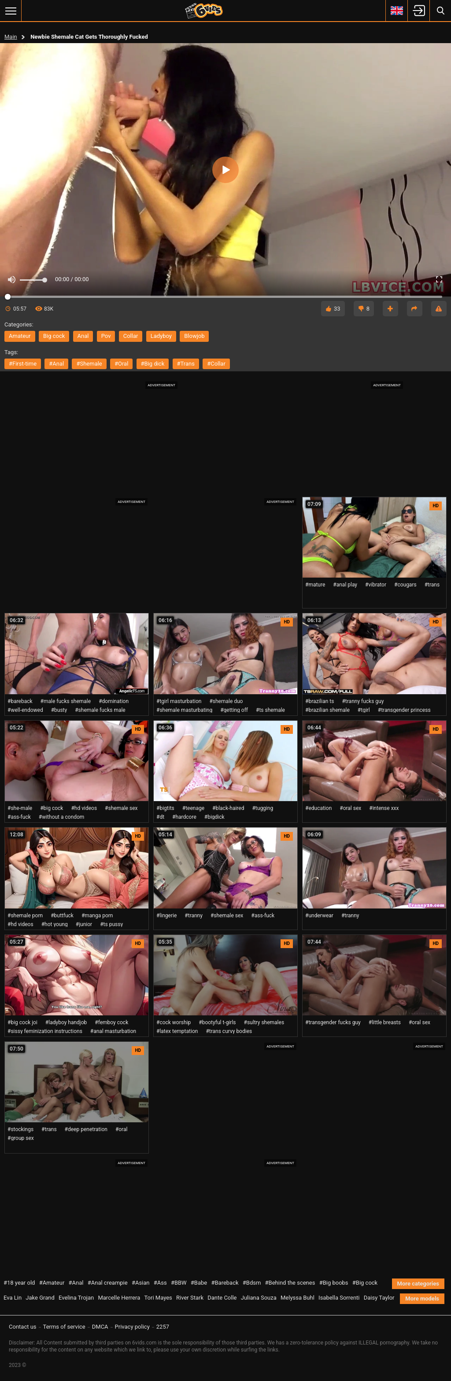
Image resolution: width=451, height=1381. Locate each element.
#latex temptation (177, 1031)
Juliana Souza (259, 1297)
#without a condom (62, 817)
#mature (315, 585)
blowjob (194, 336)
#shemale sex (121, 808)
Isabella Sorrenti (338, 1297)
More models (422, 1298)
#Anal (76, 1282)
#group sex (20, 1138)
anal (83, 336)
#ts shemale (270, 710)
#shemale (89, 363)
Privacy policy (132, 1326)
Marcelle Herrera (119, 1297)
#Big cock (364, 1282)
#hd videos (84, 808)
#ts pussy (111, 924)
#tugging (262, 808)
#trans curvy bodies (229, 1031)
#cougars (405, 585)
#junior (84, 924)
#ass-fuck (19, 817)
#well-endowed (25, 710)
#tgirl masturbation (178, 701)
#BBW (179, 1282)
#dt (160, 817)
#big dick (153, 363)
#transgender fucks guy (333, 1022)
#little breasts (385, 1022)
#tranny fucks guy (363, 701)
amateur (20, 336)
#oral (121, 363)
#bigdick (214, 817)
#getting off (234, 710)
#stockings (20, 1129)
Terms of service (64, 1326)
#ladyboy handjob (66, 1022)
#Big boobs (333, 1282)
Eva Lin (13, 1297)
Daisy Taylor (379, 1297)
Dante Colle (222, 1297)
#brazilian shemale (327, 710)
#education (318, 808)
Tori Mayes (158, 1297)
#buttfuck (62, 915)
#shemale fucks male (100, 710)
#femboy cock (111, 1022)
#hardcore (184, 817)
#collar (216, 363)
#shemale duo (226, 701)
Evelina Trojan (76, 1297)
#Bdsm (252, 1282)
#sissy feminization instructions (44, 1031)
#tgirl (364, 710)
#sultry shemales (264, 1022)
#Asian (141, 1282)
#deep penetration (86, 1129)
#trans (186, 363)
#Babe (199, 1282)
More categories (418, 1283)
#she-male (19, 808)
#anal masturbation (113, 1031)
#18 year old (19, 1282)
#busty (59, 710)
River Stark (189, 1297)
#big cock (51, 808)
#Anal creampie (108, 1282)
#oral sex (350, 808)
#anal (56, 363)
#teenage (193, 808)
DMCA (100, 1326)
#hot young (54, 924)
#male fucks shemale (66, 701)
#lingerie (166, 915)
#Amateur (52, 1282)
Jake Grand (40, 1297)
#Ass (160, 1282)
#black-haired (228, 808)
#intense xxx (384, 808)
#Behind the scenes (290, 1282)
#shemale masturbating (184, 710)
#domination (114, 701)
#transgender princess (404, 710)
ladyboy (161, 336)
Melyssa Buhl (297, 1297)
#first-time (23, 363)
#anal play (345, 585)
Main (10, 36)
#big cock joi (22, 1022)
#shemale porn (25, 915)
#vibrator (375, 585)
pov (106, 336)
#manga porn (97, 915)
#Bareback (224, 1282)
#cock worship (173, 1022)
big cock (54, 336)
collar (130, 336)
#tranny (194, 915)
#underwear (319, 915)
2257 (162, 1326)
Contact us (23, 1326)
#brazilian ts (319, 701)
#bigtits (165, 808)
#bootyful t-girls (217, 1022)
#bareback (20, 701)
